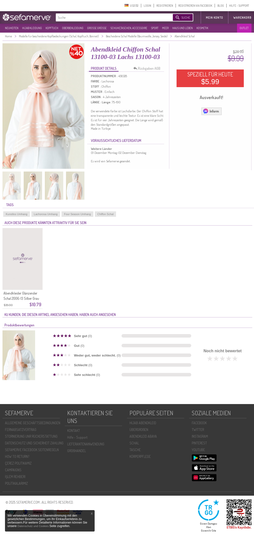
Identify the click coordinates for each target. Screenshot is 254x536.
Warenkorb (242, 17)
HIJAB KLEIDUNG (32, 28)
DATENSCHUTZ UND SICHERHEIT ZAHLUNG (34, 443)
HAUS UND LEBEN (182, 28)
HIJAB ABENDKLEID (142, 423)
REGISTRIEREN (164, 5)
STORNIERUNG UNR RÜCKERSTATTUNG (31, 436)
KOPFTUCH (52, 28)
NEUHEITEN (11, 28)
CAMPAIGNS (13, 470)
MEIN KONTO (214, 17)
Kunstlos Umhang (16, 214)
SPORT (154, 28)
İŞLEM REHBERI (15, 477)
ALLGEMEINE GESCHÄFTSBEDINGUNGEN (32, 423)
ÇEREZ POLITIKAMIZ (18, 463)
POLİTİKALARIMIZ (16, 483)
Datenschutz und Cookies (33, 526)
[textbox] (110, 17)
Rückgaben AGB (148, 68)
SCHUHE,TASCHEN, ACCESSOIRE (128, 28)
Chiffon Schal (105, 214)
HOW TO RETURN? (17, 456)
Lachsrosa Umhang (46, 214)
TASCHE (135, 450)
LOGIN (147, 5)
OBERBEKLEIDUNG (72, 28)
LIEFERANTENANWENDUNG (85, 444)
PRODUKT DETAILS (104, 68)
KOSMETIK (202, 28)
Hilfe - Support (77, 437)
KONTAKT (73, 430)
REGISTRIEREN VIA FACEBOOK (195, 5)
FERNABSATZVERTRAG (20, 429)
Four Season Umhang (77, 214)
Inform (211, 111)
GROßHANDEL (76, 451)
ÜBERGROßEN (138, 429)
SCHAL (134, 443)
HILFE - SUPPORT (239, 5)
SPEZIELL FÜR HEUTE (210, 78)
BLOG (220, 5)
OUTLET (244, 28)
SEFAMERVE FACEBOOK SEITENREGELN (32, 450)
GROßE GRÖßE (97, 28)
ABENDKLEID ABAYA (143, 436)
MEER (165, 28)
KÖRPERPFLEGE (140, 456)
